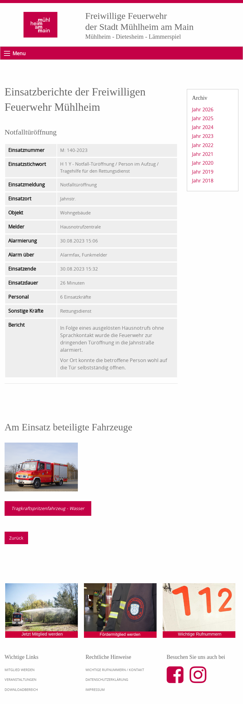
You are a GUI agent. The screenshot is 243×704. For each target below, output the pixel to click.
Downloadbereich (21, 689)
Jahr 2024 (202, 127)
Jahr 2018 (202, 180)
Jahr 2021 (202, 154)
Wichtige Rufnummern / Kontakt (114, 669)
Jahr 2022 (202, 145)
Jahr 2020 (202, 163)
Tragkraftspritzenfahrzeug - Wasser (47, 508)
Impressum (95, 689)
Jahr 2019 (202, 171)
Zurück (16, 538)
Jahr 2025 (202, 118)
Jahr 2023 (202, 136)
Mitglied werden (19, 669)
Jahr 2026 (202, 109)
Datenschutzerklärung (106, 679)
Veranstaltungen (20, 679)
